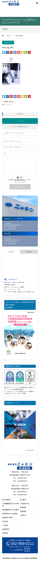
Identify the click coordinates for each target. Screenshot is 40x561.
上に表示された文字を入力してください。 (20, 179)
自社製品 (5, 521)
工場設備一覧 (24, 503)
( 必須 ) (12, 141)
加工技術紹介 (6, 500)
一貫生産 (5, 525)
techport (11, 101)
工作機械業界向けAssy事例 (10, 505)
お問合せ (23, 515)
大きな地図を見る (12, 279)
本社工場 (11, 252)
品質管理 (5, 533)
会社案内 (23, 500)
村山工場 (28, 252)
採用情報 (23, 507)
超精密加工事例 (7, 517)
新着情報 (23, 511)
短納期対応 (6, 529)
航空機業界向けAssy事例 (10, 510)
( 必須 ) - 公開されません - (13, 147)
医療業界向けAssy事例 (9, 513)
